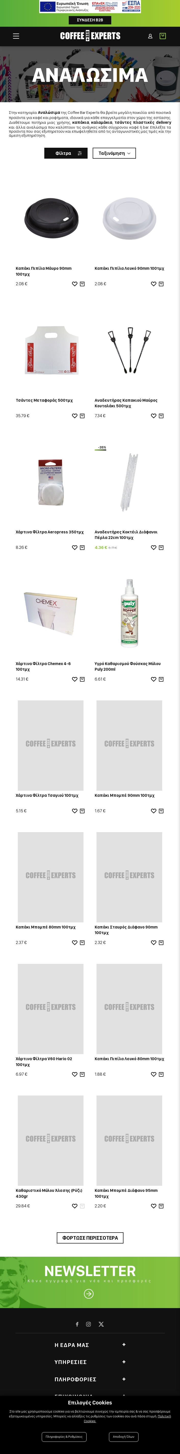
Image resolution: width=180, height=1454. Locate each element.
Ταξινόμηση (112, 153)
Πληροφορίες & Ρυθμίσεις (64, 1437)
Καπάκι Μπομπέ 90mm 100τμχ (125, 795)
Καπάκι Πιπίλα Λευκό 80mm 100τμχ (129, 1058)
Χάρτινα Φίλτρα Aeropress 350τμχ (50, 532)
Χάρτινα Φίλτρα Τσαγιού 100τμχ (47, 795)
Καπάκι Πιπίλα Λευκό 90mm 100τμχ (129, 268)
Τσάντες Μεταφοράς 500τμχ (44, 400)
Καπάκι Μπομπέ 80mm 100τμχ (46, 927)
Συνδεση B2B (90, 20)
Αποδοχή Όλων (123, 1437)
